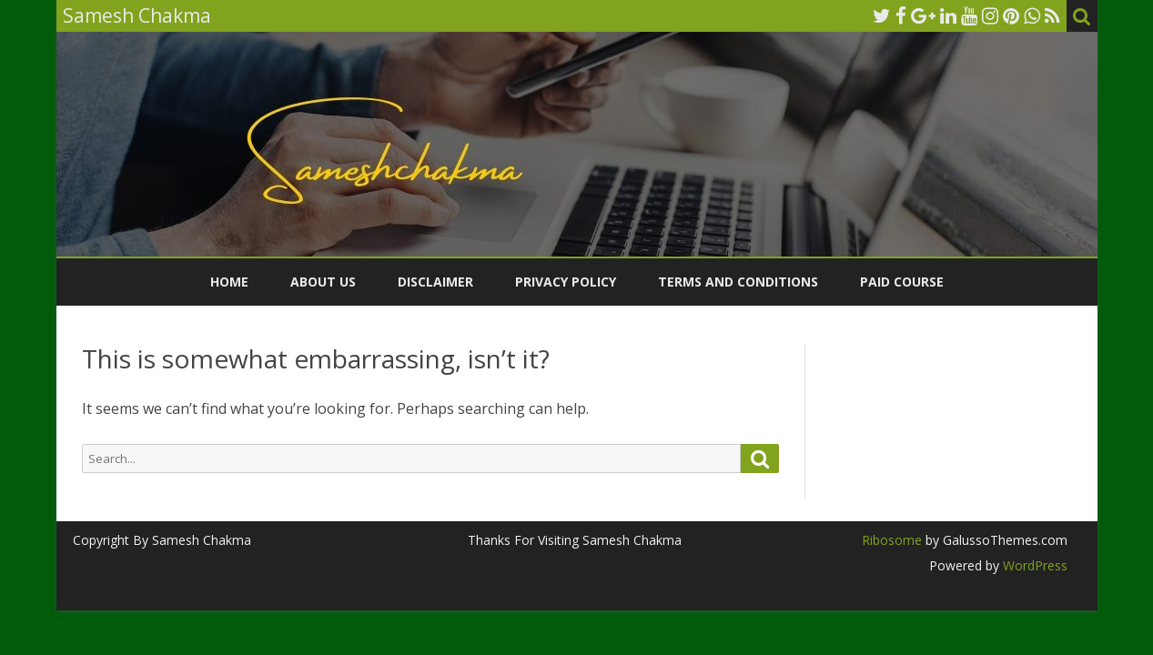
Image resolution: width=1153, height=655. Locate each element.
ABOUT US (323, 281)
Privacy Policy (565, 281)
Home (229, 281)
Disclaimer (435, 281)
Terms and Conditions (738, 281)
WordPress (1033, 565)
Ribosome (892, 540)
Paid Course (902, 281)
